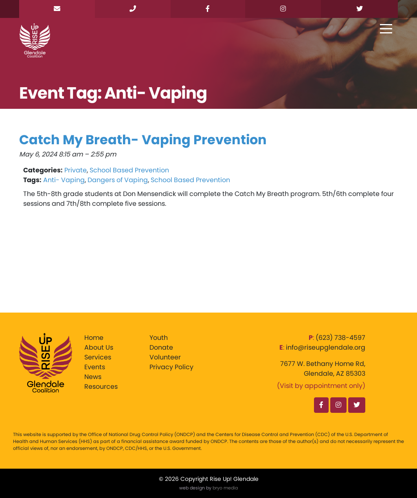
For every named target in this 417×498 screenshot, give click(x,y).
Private (75, 170)
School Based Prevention (129, 170)
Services (97, 357)
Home (93, 337)
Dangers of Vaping (118, 180)
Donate (161, 347)
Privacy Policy (171, 367)
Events (94, 367)
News (92, 376)
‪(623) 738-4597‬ (340, 337)
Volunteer (165, 357)
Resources (101, 386)
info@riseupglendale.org (325, 347)
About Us (98, 347)
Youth (158, 337)
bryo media (225, 488)
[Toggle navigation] (386, 29)
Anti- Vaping (64, 180)
